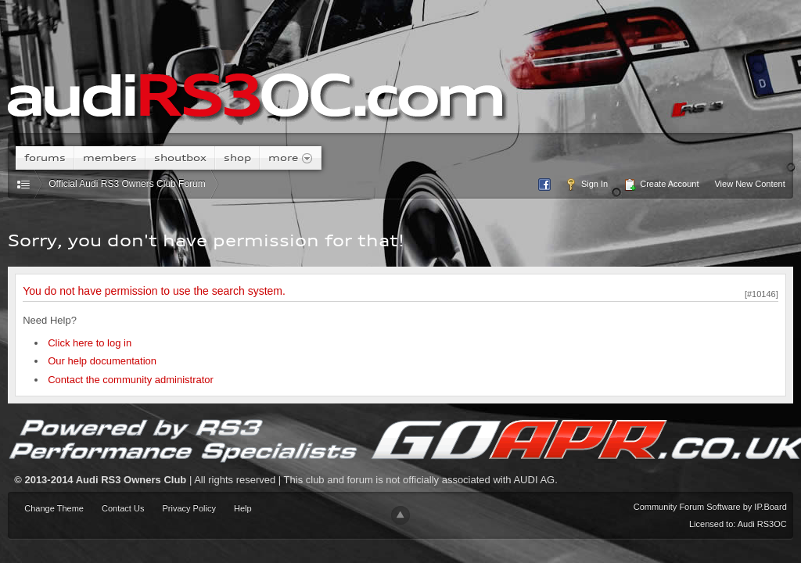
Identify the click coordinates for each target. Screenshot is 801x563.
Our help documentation (102, 361)
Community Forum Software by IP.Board (710, 506)
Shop (237, 157)
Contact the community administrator (131, 379)
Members (110, 157)
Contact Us (123, 508)
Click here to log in (89, 343)
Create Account (661, 184)
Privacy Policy (188, 508)
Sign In (586, 184)
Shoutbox (180, 157)
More (290, 158)
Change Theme (54, 508)
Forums (45, 157)
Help (243, 508)
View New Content (749, 183)
